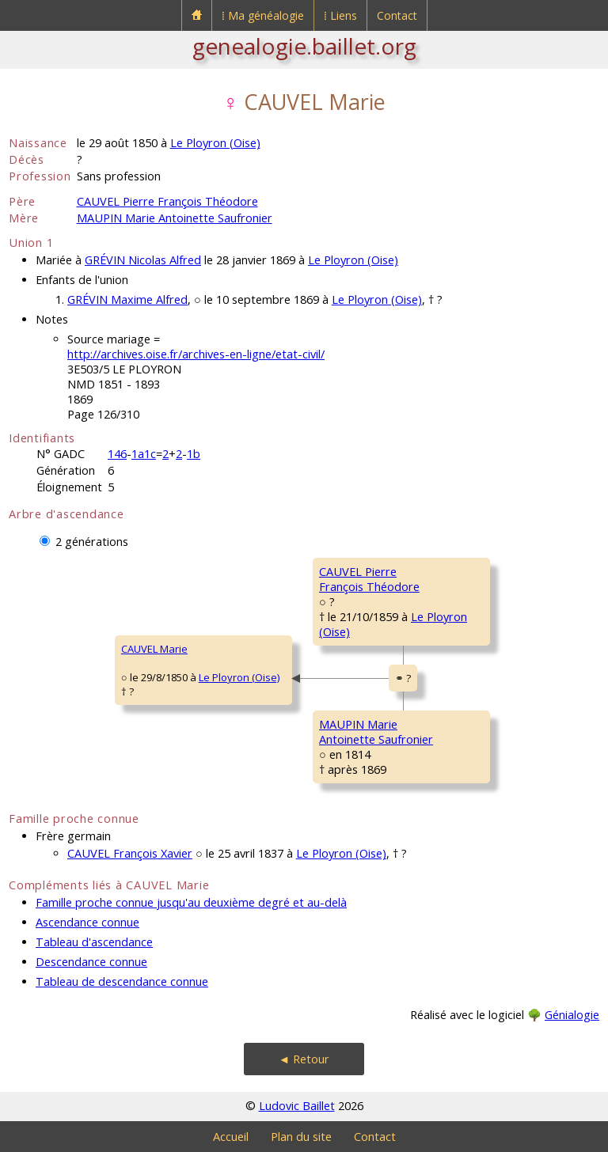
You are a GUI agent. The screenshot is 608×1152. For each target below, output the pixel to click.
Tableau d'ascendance (94, 941)
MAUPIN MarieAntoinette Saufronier (376, 732)
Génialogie (572, 1014)
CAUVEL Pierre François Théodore (167, 201)
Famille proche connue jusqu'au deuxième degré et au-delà (191, 902)
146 (117, 453)
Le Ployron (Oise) (215, 142)
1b (193, 453)
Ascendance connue (87, 922)
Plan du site (301, 1136)
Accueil (231, 1136)
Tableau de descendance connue (122, 981)
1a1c (143, 453)
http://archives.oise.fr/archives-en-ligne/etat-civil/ (196, 354)
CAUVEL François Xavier (129, 853)
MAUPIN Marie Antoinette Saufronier (174, 217)
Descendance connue (91, 961)
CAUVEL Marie (154, 649)
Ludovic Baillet (297, 1105)
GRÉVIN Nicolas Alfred (143, 259)
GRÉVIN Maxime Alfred (127, 299)
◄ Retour (304, 1059)
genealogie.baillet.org (304, 46)
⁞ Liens (340, 15)
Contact (397, 15)
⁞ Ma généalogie (263, 15)
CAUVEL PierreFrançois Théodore (369, 579)
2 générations (91, 541)
